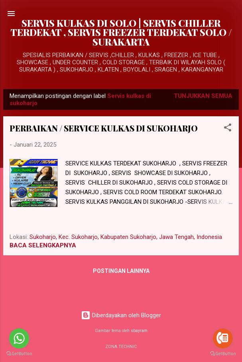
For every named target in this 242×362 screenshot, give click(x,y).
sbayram (139, 330)
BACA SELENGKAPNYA (43, 245)
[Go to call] (223, 338)
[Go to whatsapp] (19, 338)
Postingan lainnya (121, 271)
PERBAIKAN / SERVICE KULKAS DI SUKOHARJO (104, 128)
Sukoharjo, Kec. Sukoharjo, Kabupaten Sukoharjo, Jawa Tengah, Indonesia (126, 237)
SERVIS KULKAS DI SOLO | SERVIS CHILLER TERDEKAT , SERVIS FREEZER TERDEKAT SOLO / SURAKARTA (121, 32)
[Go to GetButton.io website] (223, 353)
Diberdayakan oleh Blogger (121, 315)
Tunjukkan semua (203, 95)
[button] (227, 129)
